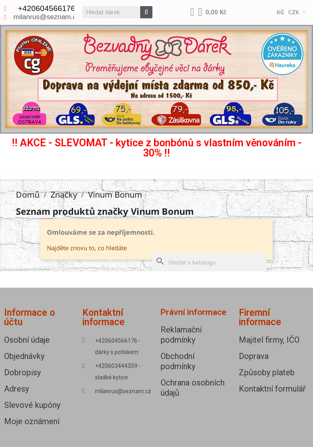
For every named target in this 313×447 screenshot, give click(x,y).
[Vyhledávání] (209, 262)
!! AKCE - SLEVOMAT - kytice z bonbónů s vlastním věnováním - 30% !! (157, 148)
